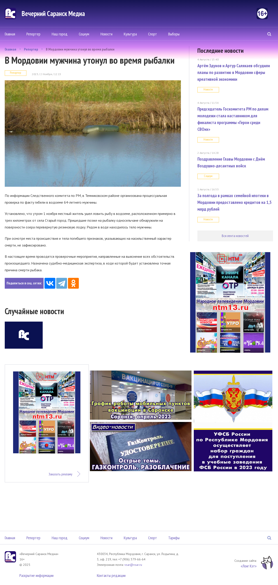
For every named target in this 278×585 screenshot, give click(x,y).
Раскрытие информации (36, 575)
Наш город (60, 34)
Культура (130, 34)
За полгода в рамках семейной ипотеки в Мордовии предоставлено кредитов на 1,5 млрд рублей (234, 202)
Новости (106, 34)
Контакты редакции (111, 575)
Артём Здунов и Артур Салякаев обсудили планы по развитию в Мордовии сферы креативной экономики (233, 72)
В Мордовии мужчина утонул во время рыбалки (80, 49)
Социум (84, 34)
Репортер (33, 34)
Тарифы (174, 537)
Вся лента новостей (235, 235)
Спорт (152, 34)
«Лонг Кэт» (249, 566)
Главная (10, 34)
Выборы (174, 34)
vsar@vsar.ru (133, 565)
